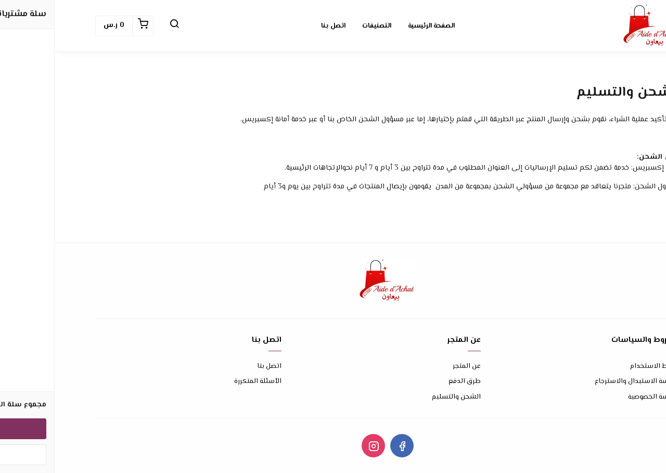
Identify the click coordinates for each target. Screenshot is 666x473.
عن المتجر (412, 367)
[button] (119, 26)
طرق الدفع (410, 382)
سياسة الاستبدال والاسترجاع (582, 382)
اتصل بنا (214, 367)
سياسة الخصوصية (599, 397)
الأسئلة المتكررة (203, 382)
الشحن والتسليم (401, 397)
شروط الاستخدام (600, 367)
